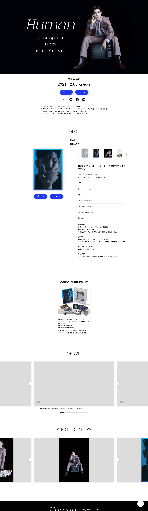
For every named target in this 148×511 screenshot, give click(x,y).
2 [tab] (67, 412)
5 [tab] (81, 412)
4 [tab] (76, 412)
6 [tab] (86, 412)
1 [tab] (62, 412)
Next (126, 154)
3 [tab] (71, 412)
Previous (78, 154)
